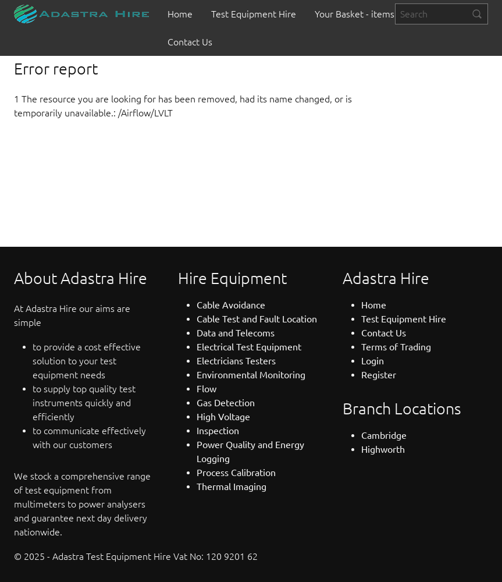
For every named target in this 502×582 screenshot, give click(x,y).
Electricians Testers (236, 361)
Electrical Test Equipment (249, 347)
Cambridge (384, 435)
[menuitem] (180, 14)
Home (180, 14)
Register (378, 375)
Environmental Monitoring (251, 375)
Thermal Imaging (231, 486)
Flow (206, 389)
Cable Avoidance (231, 305)
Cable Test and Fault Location (257, 319)
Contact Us (190, 42)
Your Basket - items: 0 (359, 14)
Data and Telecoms (236, 333)
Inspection (218, 430)
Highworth (383, 449)
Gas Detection (226, 403)
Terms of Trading (396, 347)
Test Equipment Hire (253, 14)
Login (372, 361)
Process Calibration (236, 472)
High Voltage (223, 416)
